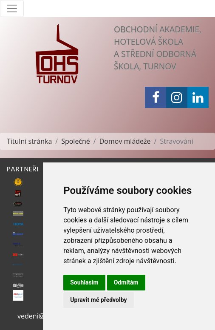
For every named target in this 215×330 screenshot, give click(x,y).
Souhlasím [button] (84, 282)
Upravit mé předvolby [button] (98, 299)
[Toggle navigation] (12, 8)
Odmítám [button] (126, 282)
